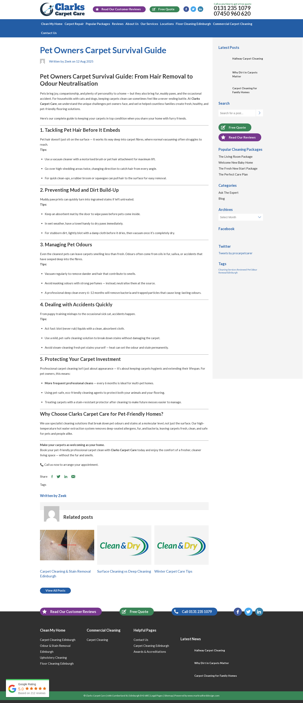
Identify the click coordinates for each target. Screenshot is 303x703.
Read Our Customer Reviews (68, 611)
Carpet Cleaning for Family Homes (215, 675)
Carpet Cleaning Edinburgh (57, 639)
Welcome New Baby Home (235, 162)
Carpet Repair (74, 24)
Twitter (193, 9)
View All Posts (55, 590)
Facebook (186, 9)
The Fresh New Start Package (237, 168)
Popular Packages (98, 24)
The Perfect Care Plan (233, 174)
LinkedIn (200, 9)
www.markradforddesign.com (203, 695)
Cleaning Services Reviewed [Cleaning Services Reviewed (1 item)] (232, 269)
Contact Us (49, 33)
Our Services (149, 24)
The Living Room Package (235, 156)
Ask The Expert (228, 192)
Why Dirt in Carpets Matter (211, 663)
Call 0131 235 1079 (192, 611)
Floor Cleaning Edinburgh (193, 24)
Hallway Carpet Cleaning (247, 58)
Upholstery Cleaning (53, 657)
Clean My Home (52, 24)
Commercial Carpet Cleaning (232, 24)
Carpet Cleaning (97, 639)
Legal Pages (157, 695)
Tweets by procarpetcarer (235, 253)
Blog (221, 198)
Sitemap (168, 695)
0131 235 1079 (232, 8)
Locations (167, 24)
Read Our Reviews (237, 137)
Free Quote (232, 127)
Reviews (117, 24)
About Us (132, 24)
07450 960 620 (232, 13)
